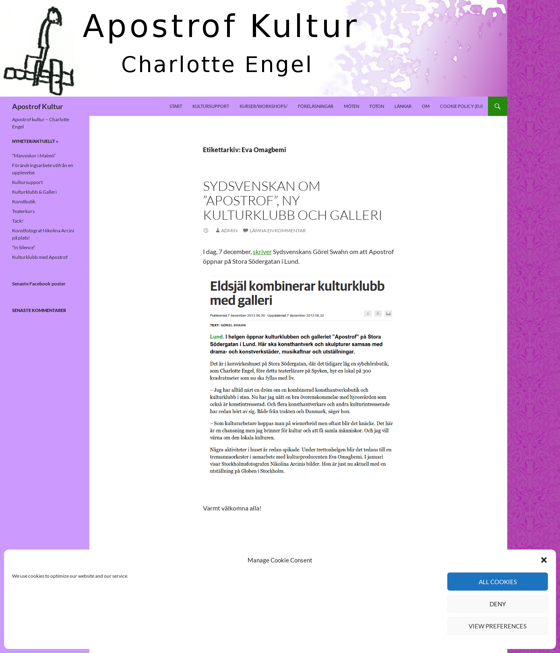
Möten (351, 106)
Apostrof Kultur (37, 106)
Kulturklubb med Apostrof (40, 257)
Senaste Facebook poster (39, 284)
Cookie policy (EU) (461, 106)
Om (426, 106)
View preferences (498, 626)
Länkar (403, 106)
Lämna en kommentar (278, 230)
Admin (229, 230)
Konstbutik (23, 201)
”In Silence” (23, 247)
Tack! (17, 221)
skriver (262, 251)
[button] (544, 560)
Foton (377, 106)
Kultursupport (210, 106)
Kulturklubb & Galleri (34, 192)
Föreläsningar (315, 106)
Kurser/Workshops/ (263, 106)
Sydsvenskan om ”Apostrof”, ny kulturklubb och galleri (292, 200)
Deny (498, 604)
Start (175, 106)
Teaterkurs (23, 211)
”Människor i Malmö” (34, 156)
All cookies (498, 581)
